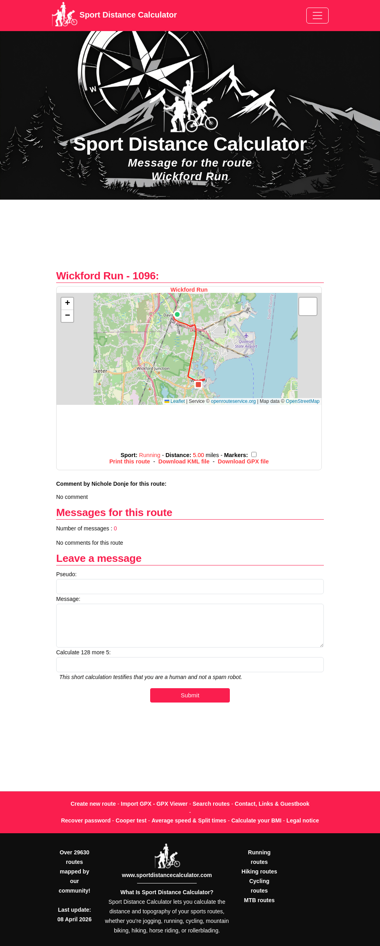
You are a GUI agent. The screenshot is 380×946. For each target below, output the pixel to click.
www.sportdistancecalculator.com (167, 875)
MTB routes (259, 900)
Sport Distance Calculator (114, 15)
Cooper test (131, 820)
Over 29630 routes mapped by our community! (74, 871)
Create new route (93, 804)
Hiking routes (259, 871)
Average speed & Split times (188, 820)
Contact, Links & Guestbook (272, 804)
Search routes (211, 804)
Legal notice (302, 820)
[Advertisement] (190, 239)
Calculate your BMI (256, 820)
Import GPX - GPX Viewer (154, 804)
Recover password (86, 820)
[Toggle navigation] (317, 16)
